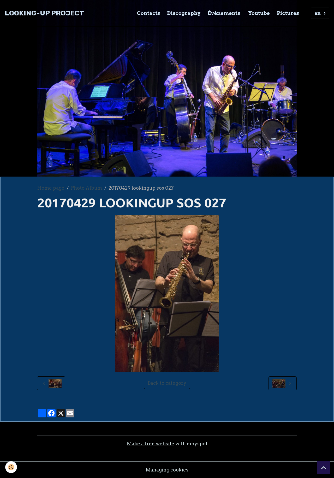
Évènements (223, 13)
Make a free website (150, 443)
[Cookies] (11, 467)
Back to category (166, 383)
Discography (184, 13)
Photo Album (86, 188)
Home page (50, 188)
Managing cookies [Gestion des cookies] (167, 470)
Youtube (258, 13)
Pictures (288, 13)
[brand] (44, 13)
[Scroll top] (323, 467)
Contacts (148, 13)
